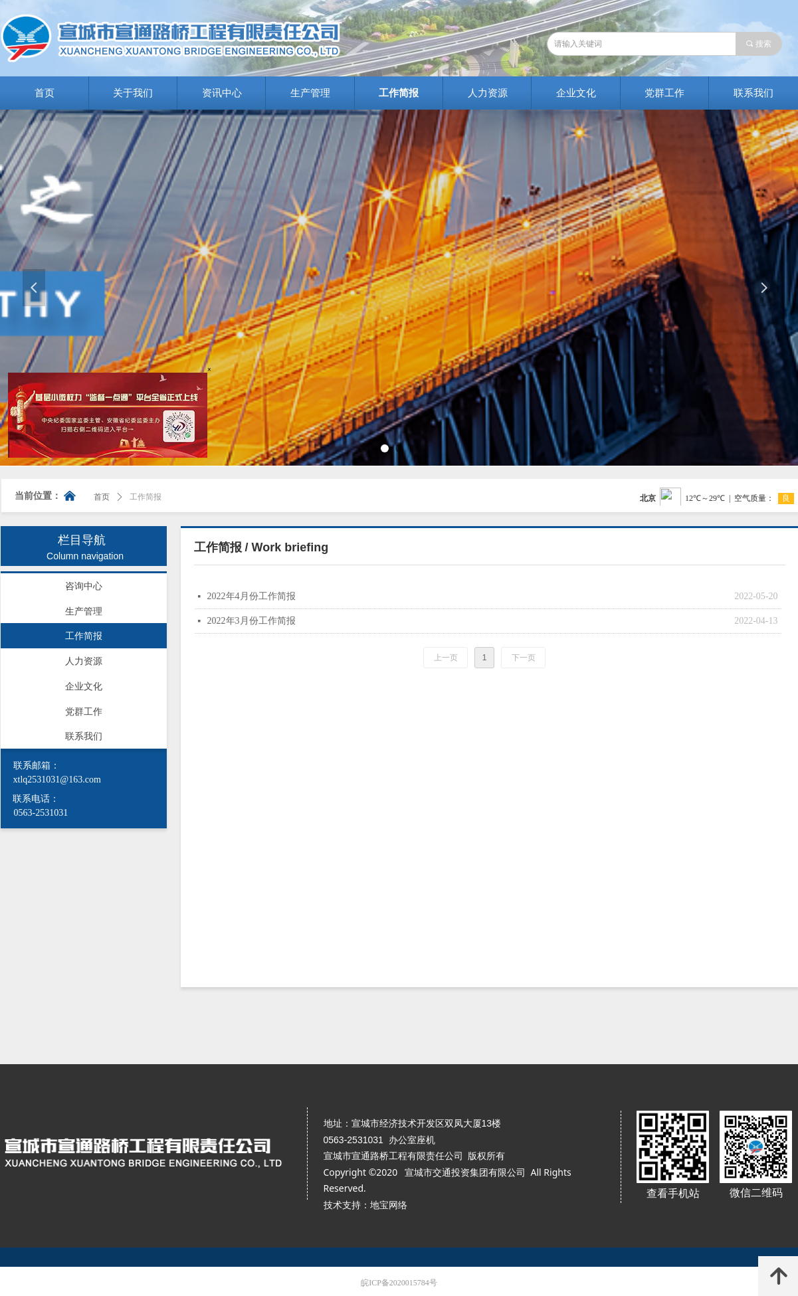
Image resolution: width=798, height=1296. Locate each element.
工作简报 (145, 497)
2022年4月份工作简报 (251, 596)
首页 (102, 497)
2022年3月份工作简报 (251, 621)
